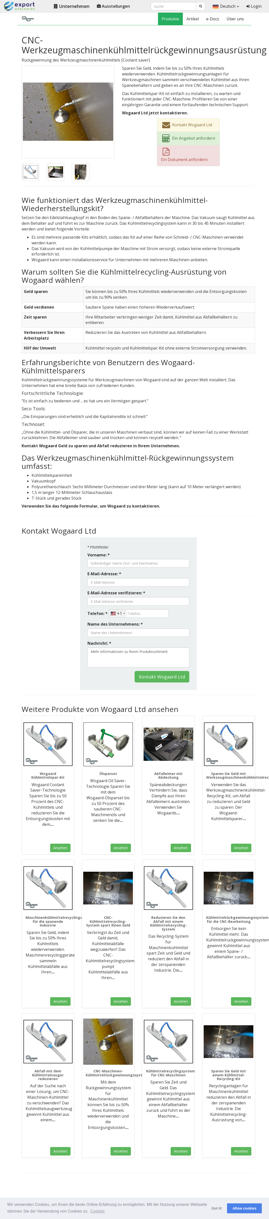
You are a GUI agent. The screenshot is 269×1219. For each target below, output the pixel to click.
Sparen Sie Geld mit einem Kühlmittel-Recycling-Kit (228, 1075)
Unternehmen (71, 6)
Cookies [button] (97, 1211)
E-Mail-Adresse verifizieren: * (116, 593)
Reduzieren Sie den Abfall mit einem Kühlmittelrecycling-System (168, 923)
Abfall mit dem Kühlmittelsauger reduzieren (48, 1075)
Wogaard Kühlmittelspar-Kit (48, 775)
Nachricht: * (99, 643)
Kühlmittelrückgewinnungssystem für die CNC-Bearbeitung (237, 919)
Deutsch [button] (226, 6)
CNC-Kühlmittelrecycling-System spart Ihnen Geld (108, 921)
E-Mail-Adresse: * (104, 574)
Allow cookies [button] (244, 1208)
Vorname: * (98, 555)
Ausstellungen (113, 6)
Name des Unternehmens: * (115, 624)
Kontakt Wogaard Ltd (162, 677)
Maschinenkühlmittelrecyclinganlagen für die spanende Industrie (60, 921)
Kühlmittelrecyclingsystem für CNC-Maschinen (170, 1073)
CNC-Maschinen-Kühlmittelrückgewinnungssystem (117, 1073)
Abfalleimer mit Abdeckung (168, 775)
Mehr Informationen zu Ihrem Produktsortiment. (138, 657)
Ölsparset (108, 773)
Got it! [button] (216, 1208)
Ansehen (60, 847)
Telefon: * (97, 613)
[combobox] (117, 613)
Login (254, 6)
